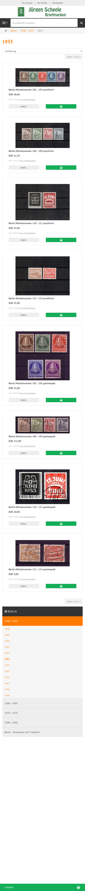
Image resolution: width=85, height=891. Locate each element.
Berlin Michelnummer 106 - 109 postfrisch (31, 151)
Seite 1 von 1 (74, 56)
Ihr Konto (42, 2)
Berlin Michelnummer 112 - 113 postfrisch (31, 298)
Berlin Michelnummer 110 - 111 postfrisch (31, 223)
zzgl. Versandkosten (28, 99)
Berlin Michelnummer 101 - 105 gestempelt (32, 383)
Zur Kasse (27, 2)
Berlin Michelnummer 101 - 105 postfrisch (31, 89)
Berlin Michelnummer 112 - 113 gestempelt (32, 569)
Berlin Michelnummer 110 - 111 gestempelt (32, 507)
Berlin (12, 611)
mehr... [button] (23, 106)
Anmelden (57, 2)
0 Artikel (9, 887)
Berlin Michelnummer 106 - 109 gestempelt (32, 436)
